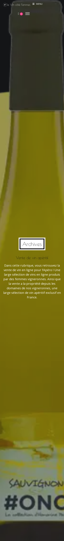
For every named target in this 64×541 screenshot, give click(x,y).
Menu (37, 3)
